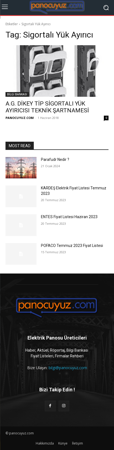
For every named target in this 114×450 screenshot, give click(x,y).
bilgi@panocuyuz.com (68, 367)
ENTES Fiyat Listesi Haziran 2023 (69, 217)
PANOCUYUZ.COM (19, 118)
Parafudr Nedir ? (55, 159)
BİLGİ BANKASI (17, 94)
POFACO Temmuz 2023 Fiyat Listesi (72, 245)
